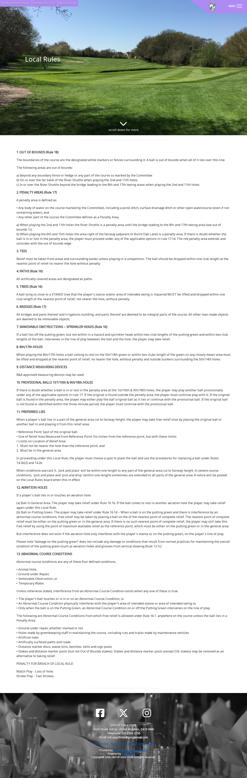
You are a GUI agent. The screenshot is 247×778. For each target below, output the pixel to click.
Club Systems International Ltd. (130, 750)
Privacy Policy (100, 744)
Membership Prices (45, 3)
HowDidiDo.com (130, 753)
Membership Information (16, 3)
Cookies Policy (146, 744)
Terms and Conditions (123, 744)
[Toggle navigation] (235, 5)
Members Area (68, 3)
